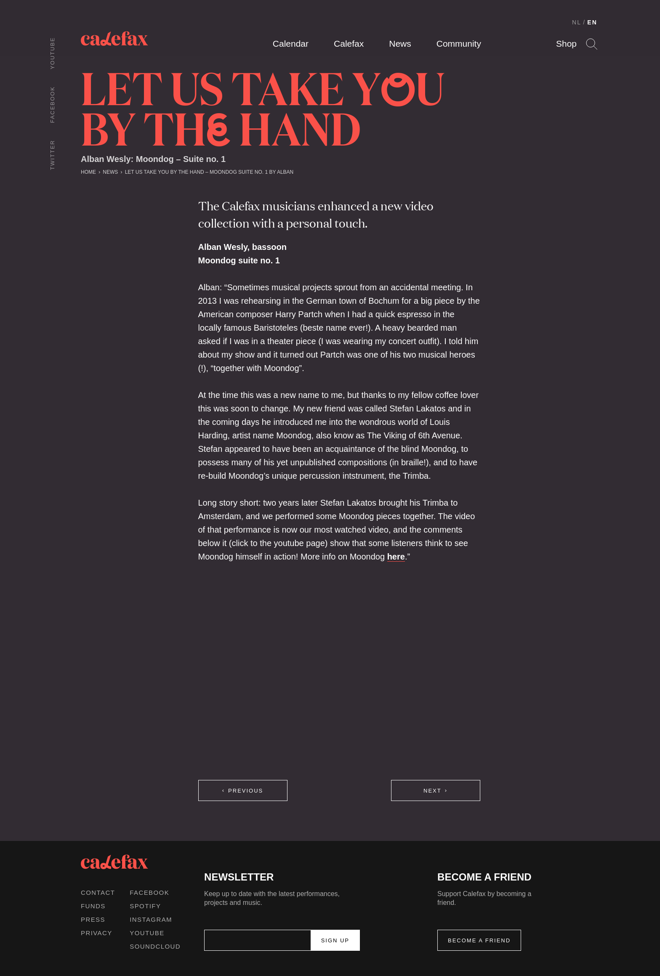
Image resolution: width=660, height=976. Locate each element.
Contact (98, 892)
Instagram (151, 919)
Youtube (52, 53)
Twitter (52, 155)
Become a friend (479, 940)
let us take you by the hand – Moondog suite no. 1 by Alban (209, 172)
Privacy (96, 932)
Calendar (291, 43)
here (396, 556)
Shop (566, 43)
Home (88, 172)
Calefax (349, 43)
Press (93, 919)
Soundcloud (155, 946)
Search (591, 44)
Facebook (52, 104)
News (400, 43)
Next (432, 791)
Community (458, 43)
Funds (93, 906)
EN (592, 22)
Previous (245, 791)
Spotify (145, 906)
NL (576, 22)
